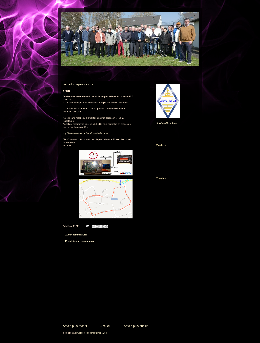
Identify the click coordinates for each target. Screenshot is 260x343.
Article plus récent (75, 326)
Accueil (105, 326)
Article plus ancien (136, 326)
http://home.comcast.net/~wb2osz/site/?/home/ (85, 133)
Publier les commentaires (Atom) (92, 333)
